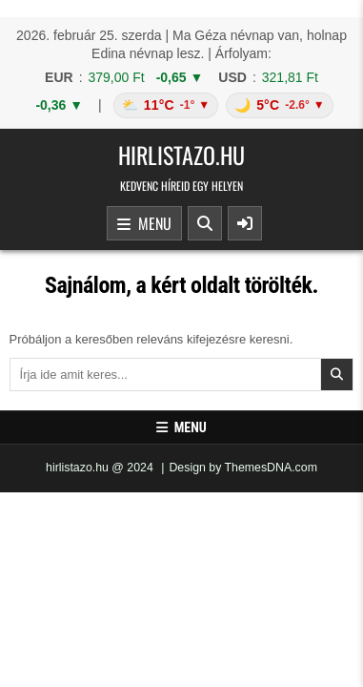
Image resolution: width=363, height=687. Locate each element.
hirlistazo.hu (181, 154)
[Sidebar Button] (245, 223)
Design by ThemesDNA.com (243, 467)
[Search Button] (205, 223)
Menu (144, 224)
